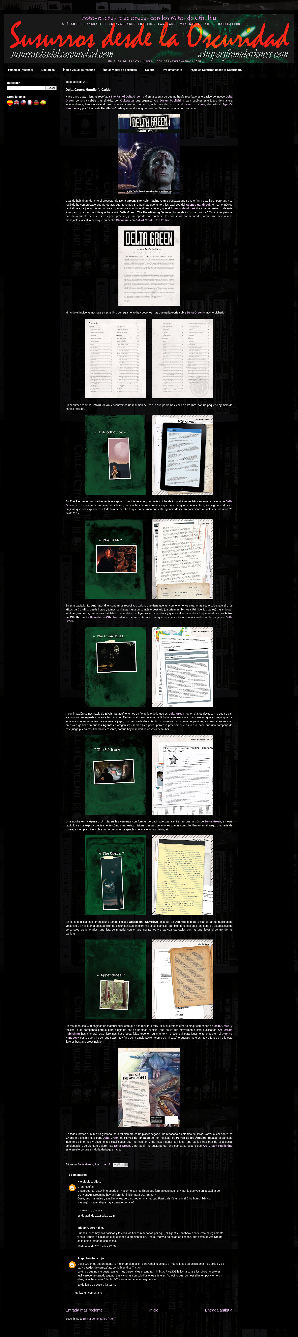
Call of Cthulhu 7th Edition (152, 220)
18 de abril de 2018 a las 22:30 (96, 1246)
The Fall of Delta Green (126, 96)
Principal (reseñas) (20, 69)
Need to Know (195, 104)
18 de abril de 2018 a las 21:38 (96, 1215)
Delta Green (195, 312)
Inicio (153, 1310)
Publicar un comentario (88, 1292)
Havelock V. (85, 1181)
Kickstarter (127, 100)
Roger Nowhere (87, 1258)
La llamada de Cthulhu (101, 617)
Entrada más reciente (84, 1310)
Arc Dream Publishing (169, 100)
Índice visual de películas (120, 69)
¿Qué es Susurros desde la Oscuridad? (216, 69)
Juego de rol (102, 1164)
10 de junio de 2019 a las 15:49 (96, 1284)
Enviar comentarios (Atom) (99, 1318)
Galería (149, 69)
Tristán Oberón (87, 1227)
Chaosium (123, 220)
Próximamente (172, 69)
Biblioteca (48, 69)
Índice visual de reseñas (79, 69)
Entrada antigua (218, 1310)
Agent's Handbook (198, 204)
